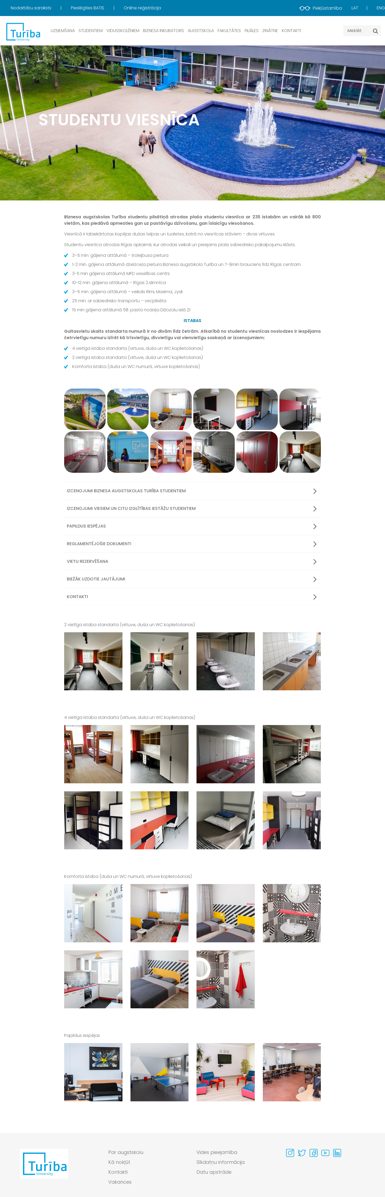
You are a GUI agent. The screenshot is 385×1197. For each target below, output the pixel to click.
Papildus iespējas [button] (192, 526)
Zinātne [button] (270, 31)
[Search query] (362, 30)
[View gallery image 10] (214, 452)
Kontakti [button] (192, 597)
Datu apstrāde (214, 1172)
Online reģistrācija (142, 8)
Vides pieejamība (217, 1152)
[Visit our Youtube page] (325, 1153)
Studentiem (91, 31)
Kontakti (291, 31)
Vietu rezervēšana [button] (192, 561)
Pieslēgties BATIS (88, 8)
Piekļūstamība (320, 8)
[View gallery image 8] (128, 452)
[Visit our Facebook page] (314, 1153)
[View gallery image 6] (300, 409)
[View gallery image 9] (171, 452)
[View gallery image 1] (85, 409)
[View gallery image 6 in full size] (159, 820)
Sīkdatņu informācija (221, 1162)
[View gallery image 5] (257, 409)
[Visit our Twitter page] (302, 1153)
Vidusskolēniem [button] (122, 31)
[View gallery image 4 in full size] (292, 661)
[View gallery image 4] (214, 409)
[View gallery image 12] (300, 452)
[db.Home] (22, 31)
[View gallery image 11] (257, 452)
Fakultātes (229, 31)
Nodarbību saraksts (31, 8)
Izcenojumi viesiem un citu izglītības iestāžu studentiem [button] (192, 508)
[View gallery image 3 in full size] (226, 661)
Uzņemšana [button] (63, 31)
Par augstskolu (126, 1152)
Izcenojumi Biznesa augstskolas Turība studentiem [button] (192, 491)
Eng (381, 8)
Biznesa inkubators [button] (163, 31)
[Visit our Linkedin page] (337, 1153)
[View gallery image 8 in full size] (292, 820)
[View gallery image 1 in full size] (93, 661)
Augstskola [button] (201, 31)
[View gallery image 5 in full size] (93, 820)
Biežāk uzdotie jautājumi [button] (192, 579)
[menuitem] (40, 8)
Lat (355, 8)
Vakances (120, 1182)
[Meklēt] (375, 31)
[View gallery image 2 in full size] (159, 661)
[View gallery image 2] (128, 409)
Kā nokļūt (119, 1162)
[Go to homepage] (44, 1168)
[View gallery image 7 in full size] (226, 820)
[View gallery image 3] (171, 409)
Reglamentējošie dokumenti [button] (192, 544)
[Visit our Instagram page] (290, 1153)
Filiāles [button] (252, 31)
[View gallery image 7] (85, 452)
